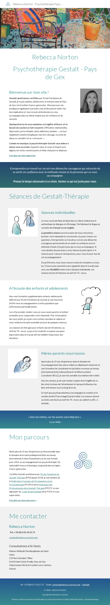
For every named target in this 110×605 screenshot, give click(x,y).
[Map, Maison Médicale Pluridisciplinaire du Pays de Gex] (79, 527)
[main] (55, 67)
